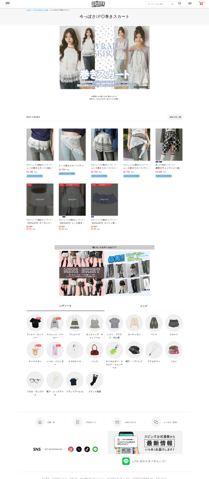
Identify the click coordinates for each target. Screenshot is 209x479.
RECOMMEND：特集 (41, 10)
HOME (29, 10)
